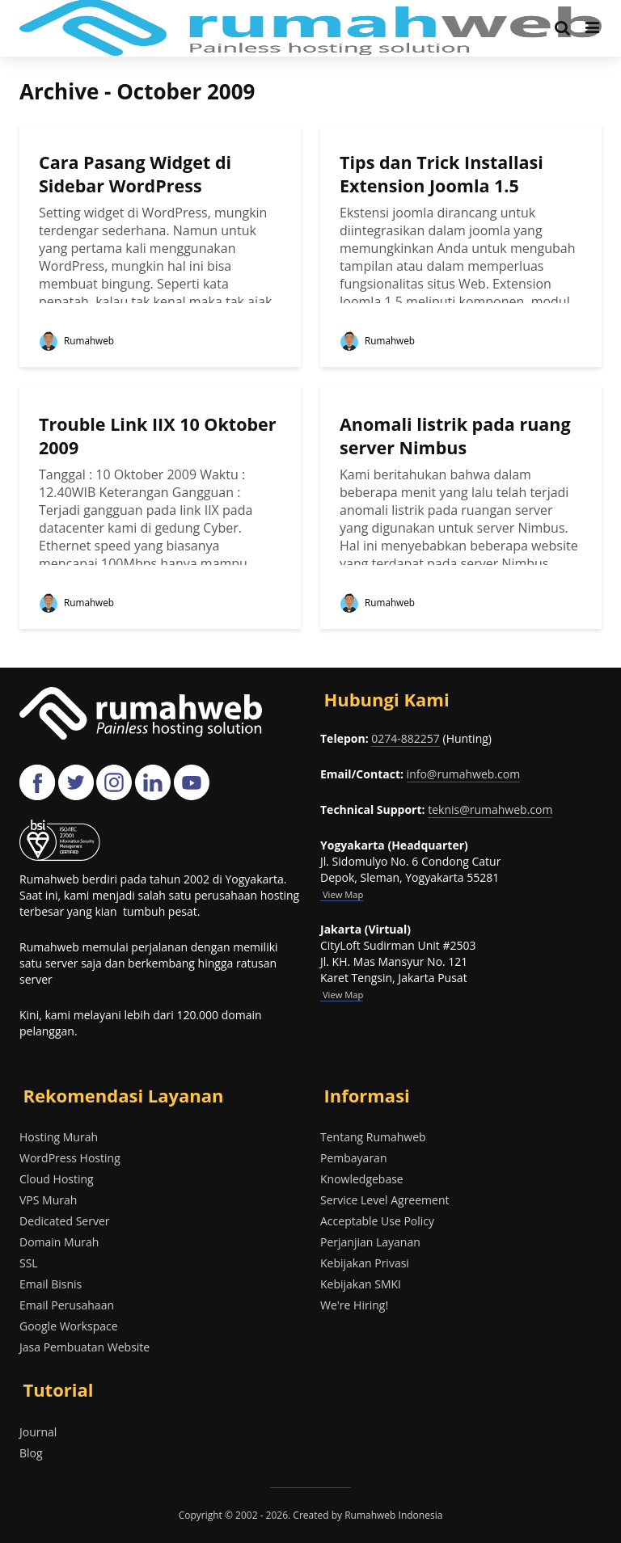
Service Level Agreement (384, 1200)
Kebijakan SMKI (360, 1284)
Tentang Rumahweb (373, 1137)
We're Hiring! (354, 1305)
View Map (341, 995)
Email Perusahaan (66, 1305)
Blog (31, 1453)
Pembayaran (353, 1158)
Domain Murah (59, 1242)
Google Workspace (68, 1326)
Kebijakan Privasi (364, 1263)
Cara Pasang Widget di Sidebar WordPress (137, 174)
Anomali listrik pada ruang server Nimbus (458, 436)
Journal (38, 1432)
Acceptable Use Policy (377, 1221)
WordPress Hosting (69, 1158)
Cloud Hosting (56, 1179)
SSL (28, 1263)
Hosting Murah (58, 1137)
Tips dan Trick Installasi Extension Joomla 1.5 (443, 174)
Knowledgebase (361, 1179)
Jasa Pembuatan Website (84, 1347)
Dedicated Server (64, 1221)
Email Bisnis (50, 1284)
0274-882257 (405, 738)
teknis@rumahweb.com (490, 809)
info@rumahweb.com (463, 774)
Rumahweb (77, 341)
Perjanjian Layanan (370, 1242)
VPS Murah (48, 1200)
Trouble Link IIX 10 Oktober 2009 (121, 436)
